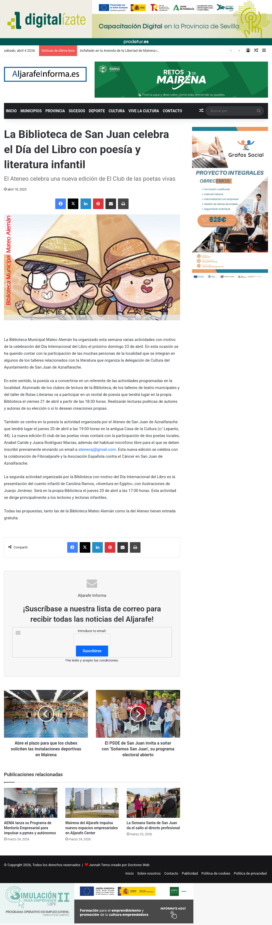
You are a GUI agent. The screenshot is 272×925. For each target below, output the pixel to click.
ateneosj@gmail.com (97, 449)
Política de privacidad (250, 873)
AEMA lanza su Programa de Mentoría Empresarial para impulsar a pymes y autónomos (30, 828)
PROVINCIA (55, 111)
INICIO (11, 111)
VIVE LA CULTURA (144, 111)
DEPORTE (97, 111)
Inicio (129, 873)
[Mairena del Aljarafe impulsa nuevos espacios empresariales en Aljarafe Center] (92, 803)
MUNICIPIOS (31, 111)
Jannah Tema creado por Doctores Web (119, 865)
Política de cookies (215, 873)
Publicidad (190, 873)
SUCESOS (77, 111)
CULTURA (117, 111)
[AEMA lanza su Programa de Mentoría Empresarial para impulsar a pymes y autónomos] (30, 803)
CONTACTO (172, 111)
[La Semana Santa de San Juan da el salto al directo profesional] (153, 803)
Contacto (171, 873)
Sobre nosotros (149, 873)
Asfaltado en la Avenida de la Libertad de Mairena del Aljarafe (127, 51)
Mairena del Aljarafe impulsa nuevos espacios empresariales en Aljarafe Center (91, 828)
